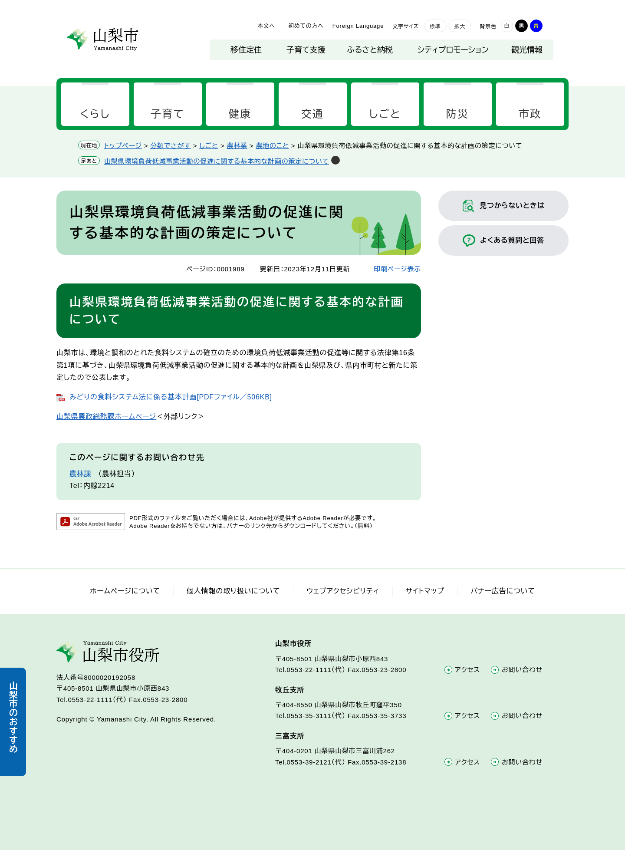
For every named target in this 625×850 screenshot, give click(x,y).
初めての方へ (306, 26)
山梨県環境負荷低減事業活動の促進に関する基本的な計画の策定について (216, 161)
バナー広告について (503, 591)
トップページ (123, 145)
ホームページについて (125, 591)
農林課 (80, 474)
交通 (312, 114)
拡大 (460, 26)
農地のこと (272, 145)
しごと (385, 114)
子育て (168, 114)
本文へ (266, 26)
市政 (530, 114)
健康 (240, 114)
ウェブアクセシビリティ (342, 591)
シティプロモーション (453, 50)
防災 (457, 114)
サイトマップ (425, 591)
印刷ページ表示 (397, 269)
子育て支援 (305, 50)
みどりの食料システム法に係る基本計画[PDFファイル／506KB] (170, 397)
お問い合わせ (522, 669)
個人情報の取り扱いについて (233, 591)
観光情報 (527, 50)
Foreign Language (358, 26)
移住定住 (246, 50)
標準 (435, 26)
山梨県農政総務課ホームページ (106, 416)
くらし (95, 114)
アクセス (467, 669)
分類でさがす (170, 145)
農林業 (237, 145)
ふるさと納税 (370, 50)
